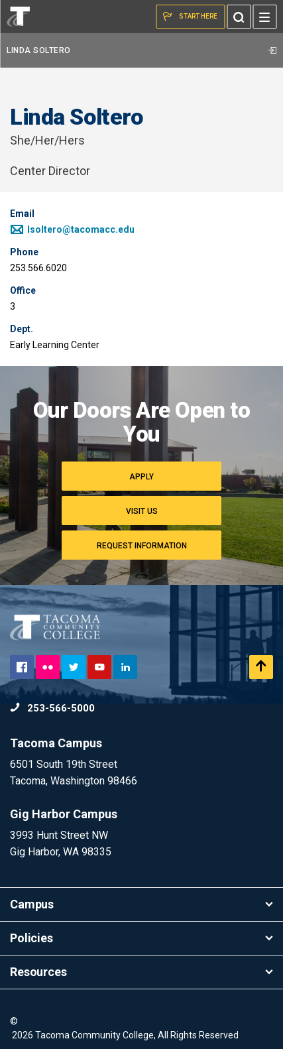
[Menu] (264, 17)
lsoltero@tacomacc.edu (72, 229)
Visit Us (142, 511)
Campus (141, 904)
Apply (141, 476)
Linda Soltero (141, 50)
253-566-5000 (52, 708)
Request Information (142, 545)
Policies (141, 938)
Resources (141, 972)
